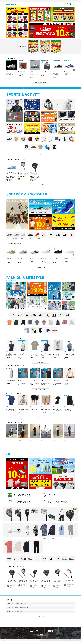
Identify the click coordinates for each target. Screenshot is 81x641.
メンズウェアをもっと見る (40, 362)
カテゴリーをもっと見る (40, 154)
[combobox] (41, 4)
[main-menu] (74, 4)
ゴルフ (66, 88)
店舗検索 (41, 634)
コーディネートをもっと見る (40, 444)
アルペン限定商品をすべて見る (40, 82)
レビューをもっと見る (40, 184)
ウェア (48, 88)
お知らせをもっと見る (40, 616)
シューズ (31, 88)
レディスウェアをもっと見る (40, 389)
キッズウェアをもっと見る (40, 417)
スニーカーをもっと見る (40, 267)
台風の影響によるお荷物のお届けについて (40, 1)
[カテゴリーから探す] (55, 4)
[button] (74, 70)
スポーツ (14, 88)
